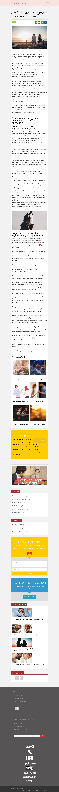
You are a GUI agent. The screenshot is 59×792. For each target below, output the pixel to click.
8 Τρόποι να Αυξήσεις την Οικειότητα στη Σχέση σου (28, 664)
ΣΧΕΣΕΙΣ (14, 22)
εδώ (41, 351)
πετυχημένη (16, 145)
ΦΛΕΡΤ (19, 790)
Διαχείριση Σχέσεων (20, 528)
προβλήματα (41, 245)
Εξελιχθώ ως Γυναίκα (20, 512)
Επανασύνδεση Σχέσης (21, 531)
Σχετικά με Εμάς (18, 723)
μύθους (39, 105)
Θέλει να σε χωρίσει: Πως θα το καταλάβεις (25, 635)
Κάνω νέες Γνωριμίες (20, 496)
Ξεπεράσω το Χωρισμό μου (22, 499)
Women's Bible (17, 24)
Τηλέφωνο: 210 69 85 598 (21, 729)
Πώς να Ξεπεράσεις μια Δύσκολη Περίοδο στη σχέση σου (28, 619)
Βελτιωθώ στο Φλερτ (20, 502)
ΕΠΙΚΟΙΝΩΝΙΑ (34, 790)
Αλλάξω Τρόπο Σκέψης (21, 509)
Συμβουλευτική (19, 525)
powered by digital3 (43, 790)
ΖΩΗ (29, 790)
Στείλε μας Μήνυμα (19, 726)
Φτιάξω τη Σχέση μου (20, 506)
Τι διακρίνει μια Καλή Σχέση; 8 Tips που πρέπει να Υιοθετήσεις (27, 649)
